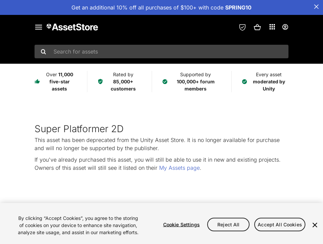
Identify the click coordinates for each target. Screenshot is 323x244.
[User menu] (285, 27)
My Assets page (179, 167)
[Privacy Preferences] (242, 27)
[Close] (315, 225)
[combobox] (161, 51)
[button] (257, 27)
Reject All (228, 224)
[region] (161, 223)
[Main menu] (38, 27)
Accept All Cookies (280, 224)
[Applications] (272, 27)
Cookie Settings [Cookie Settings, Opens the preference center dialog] (181, 224)
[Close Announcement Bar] (316, 6)
